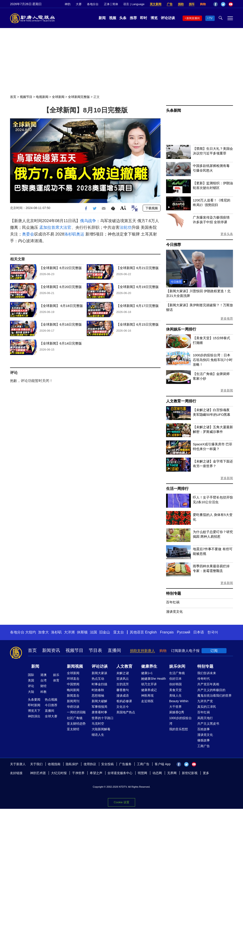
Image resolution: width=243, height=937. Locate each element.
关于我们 (36, 764)
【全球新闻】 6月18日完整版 (61, 306)
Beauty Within (178, 701)
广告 (170, 4)
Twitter (223, 4)
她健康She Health (153, 678)
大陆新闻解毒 (101, 729)
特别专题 (173, 593)
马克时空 (98, 723)
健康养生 (149, 666)
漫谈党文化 (174, 611)
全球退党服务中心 (119, 773)
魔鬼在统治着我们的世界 (214, 695)
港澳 (43, 675)
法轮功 (125, 227)
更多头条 (226, 234)
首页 (13, 97)
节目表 (95, 650)
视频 (112, 18)
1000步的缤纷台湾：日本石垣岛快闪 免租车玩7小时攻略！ (213, 359)
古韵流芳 (122, 684)
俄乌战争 (88, 221)
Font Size (123, 208)
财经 (43, 686)
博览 (154, 18)
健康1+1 (147, 673)
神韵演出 (34, 716)
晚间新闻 (73, 690)
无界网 (172, 773)
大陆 (31, 692)
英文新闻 (155, 4)
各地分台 (93, 4)
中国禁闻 (73, 684)
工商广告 (203, 746)
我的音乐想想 (178, 729)
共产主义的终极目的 (211, 690)
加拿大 (43, 632)
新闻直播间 (193, 18)
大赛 (79, 4)
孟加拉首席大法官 (55, 227)
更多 (206, 773)
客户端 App (163, 764)
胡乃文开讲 (149, 684)
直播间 (114, 650)
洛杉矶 (56, 632)
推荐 (133, 18)
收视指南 (54, 764)
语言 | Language (133, 4)
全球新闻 (58, 97)
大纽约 (30, 632)
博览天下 (34, 710)
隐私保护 (72, 764)
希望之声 (96, 773)
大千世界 (175, 706)
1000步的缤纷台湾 (180, 720)
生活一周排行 (177, 489)
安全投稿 (107, 764)
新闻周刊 (73, 701)
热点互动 (98, 678)
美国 (31, 680)
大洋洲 (69, 632)
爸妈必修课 (124, 701)
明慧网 (142, 773)
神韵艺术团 (38, 773)
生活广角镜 (177, 673)
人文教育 (124, 666)
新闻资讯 (51, 650)
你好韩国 (175, 684)
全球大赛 (51, 716)
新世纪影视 (190, 773)
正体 (107, 4)
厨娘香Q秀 (176, 712)
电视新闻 (42, 97)
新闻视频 (75, 666)
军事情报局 (99, 706)
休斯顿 (82, 632)
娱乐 (56, 675)
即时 (143, 18)
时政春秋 (98, 690)
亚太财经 (73, 729)
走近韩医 (147, 701)
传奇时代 (203, 678)
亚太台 (118, 632)
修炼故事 (203, 740)
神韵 (67, 4)
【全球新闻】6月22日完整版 (60, 268)
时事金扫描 (99, 684)
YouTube (231, 4)
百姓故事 (203, 729)
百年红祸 (172, 602)
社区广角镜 (74, 718)
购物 (203, 4)
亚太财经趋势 (76, 723)
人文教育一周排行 (181, 401)
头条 (122, 18)
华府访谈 (73, 706)
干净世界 (78, 773)
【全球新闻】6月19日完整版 (137, 287)
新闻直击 (73, 695)
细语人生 (98, 734)
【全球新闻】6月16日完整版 (60, 324)
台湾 (43, 680)
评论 (31, 686)
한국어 (212, 632)
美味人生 (175, 695)
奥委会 (28, 234)
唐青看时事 (99, 712)
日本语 (198, 632)
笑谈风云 (122, 678)
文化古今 (122, 706)
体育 (56, 680)
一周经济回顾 (76, 712)
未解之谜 (122, 673)
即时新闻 (34, 705)
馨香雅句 (122, 690)
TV (210, 18)
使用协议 (90, 764)
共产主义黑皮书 (208, 723)
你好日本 (175, 678)
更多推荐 (226, 318)
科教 (43, 692)
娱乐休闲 (177, 666)
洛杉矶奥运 (74, 234)
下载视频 (151, 208)
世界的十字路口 (102, 718)
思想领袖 (98, 695)
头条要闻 (34, 699)
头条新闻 (173, 110)
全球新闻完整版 (79, 97)
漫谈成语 (122, 695)
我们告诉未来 (206, 673)
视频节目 (26, 97)
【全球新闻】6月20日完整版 (60, 287)
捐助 (181, 4)
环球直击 (73, 678)
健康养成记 (149, 690)
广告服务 (125, 764)
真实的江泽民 (206, 706)
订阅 (214, 651)
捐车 (192, 4)
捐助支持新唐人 (142, 651)
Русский (183, 632)
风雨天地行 (205, 718)
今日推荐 (173, 245)
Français (167, 632)
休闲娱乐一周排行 (181, 329)
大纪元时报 (59, 773)
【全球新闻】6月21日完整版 (137, 268)
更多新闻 (226, 390)
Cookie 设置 (121, 802)
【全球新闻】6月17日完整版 (137, 306)
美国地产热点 (125, 712)
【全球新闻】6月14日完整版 (60, 343)
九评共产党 (205, 701)
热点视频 (51, 699)
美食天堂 (175, 690)
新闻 (102, 18)
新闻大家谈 (99, 673)
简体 (115, 4)
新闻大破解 (99, 701)
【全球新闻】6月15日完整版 (137, 324)
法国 (93, 632)
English (151, 632)
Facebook (215, 4)
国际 (31, 675)
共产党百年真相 (208, 684)
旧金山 (104, 632)
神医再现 (147, 695)
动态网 (157, 773)
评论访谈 (168, 18)
